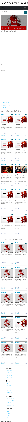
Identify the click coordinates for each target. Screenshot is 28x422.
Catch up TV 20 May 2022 (7, 105)
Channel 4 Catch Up (10, 398)
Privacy (8, 418)
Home (8, 411)
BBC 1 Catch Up (9, 371)
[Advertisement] (14, 47)
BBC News (4, 11)
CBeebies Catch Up (10, 405)
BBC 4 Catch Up (9, 377)
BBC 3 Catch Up (9, 375)
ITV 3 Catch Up (9, 388)
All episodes (3, 135)
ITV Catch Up (9, 383)
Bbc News (3, 114)
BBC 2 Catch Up (9, 373)
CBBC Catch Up (9, 403)
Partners (8, 413)
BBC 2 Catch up (6, 108)
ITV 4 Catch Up (9, 390)
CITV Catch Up (9, 392)
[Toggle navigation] (25, 8)
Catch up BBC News (6, 103)
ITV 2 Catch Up (9, 386)
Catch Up (3, 8)
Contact (8, 416)
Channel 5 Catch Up (10, 401)
